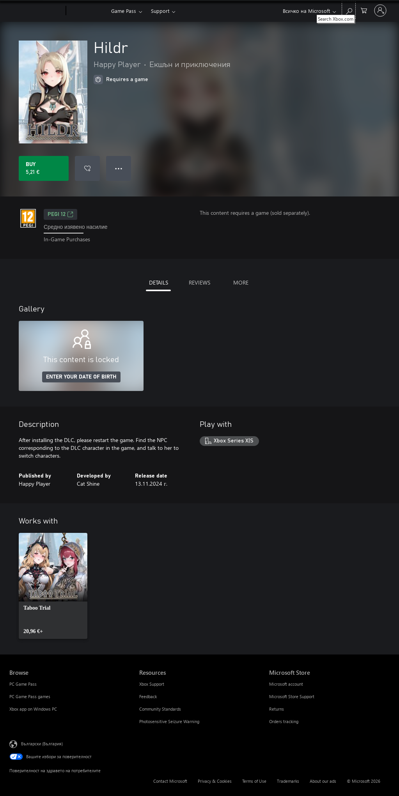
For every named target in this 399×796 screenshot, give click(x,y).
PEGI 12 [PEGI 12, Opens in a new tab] (60, 214)
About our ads (323, 781)
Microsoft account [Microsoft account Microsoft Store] (286, 683)
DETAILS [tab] (158, 282)
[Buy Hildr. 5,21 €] (44, 168)
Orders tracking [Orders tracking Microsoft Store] (283, 721)
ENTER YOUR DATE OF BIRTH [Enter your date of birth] (81, 377)
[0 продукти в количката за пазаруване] (364, 10)
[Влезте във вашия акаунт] (380, 10)
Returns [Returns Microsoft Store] (276, 708)
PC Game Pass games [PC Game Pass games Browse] (29, 696)
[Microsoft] (36, 10)
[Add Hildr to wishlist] (87, 168)
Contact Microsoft (170, 781)
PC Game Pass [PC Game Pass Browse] (23, 683)
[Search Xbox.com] (349, 10)
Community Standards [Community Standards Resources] (160, 708)
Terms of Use (254, 781)
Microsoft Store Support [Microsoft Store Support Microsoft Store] (291, 696)
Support (160, 10)
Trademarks (288, 781)
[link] (53, 586)
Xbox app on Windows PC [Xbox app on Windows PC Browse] (33, 708)
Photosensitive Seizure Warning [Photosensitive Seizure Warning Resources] (169, 721)
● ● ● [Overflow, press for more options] (118, 168)
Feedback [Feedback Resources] (148, 696)
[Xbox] (87, 10)
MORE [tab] (240, 282)
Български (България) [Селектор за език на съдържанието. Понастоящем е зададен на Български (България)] (42, 743)
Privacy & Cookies (215, 781)
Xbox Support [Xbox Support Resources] (151, 683)
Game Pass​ (123, 10)
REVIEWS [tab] (199, 282)
